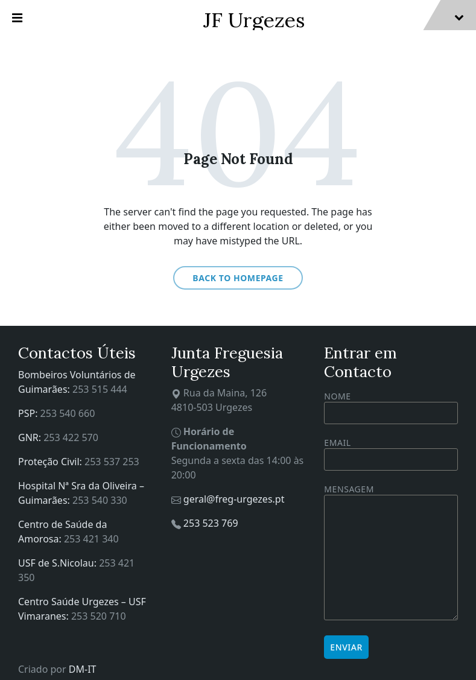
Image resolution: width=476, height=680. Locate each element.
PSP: (29, 413)
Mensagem (391, 553)
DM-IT (83, 669)
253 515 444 (99, 389)
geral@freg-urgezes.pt (234, 499)
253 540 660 (67, 413)
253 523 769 (210, 523)
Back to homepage (237, 278)
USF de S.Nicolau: (58, 563)
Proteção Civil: (51, 461)
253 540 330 (99, 500)
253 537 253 (111, 461)
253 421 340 (91, 538)
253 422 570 (70, 437)
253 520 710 (98, 616)
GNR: (30, 437)
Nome (391, 407)
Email (391, 451)
